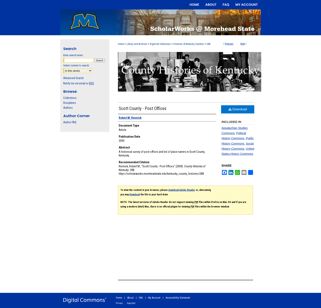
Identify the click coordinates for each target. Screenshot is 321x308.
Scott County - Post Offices (142, 108)
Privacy (119, 303)
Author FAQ (69, 122)
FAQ (141, 297)
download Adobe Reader (181, 190)
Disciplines (69, 102)
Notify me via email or (78, 83)
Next (242, 43)
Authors (68, 107)
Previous (229, 43)
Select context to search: (76, 65)
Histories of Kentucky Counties (188, 44)
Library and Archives (137, 44)
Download (237, 109)
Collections (70, 98)
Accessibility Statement (178, 297)
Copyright (131, 303)
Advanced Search (73, 78)
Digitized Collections (160, 44)
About (130, 297)
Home (121, 44)
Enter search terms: (73, 55)
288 (208, 44)
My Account (154, 297)
